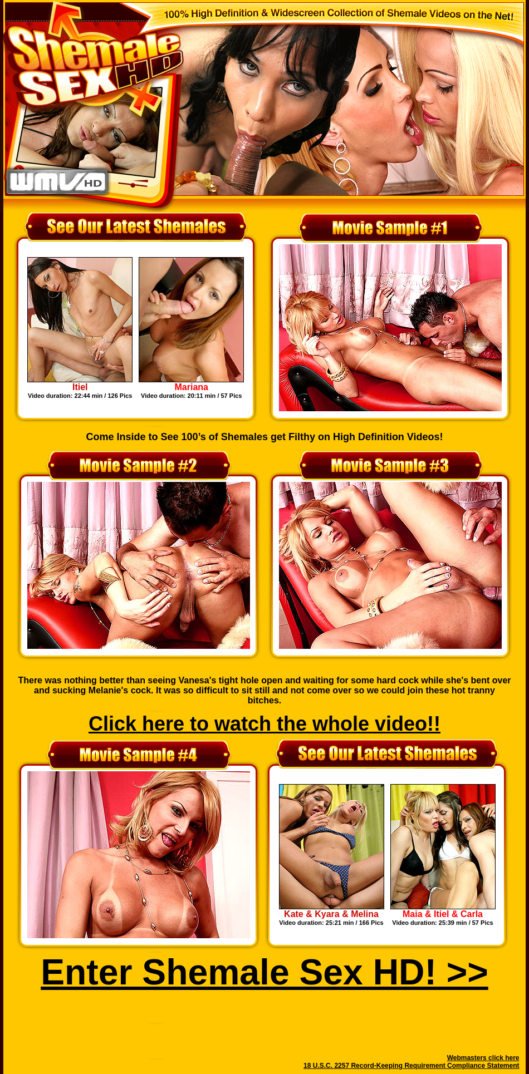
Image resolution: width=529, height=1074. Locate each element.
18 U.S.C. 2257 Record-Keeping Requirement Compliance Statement (411, 1066)
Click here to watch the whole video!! (264, 723)
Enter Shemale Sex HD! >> (264, 972)
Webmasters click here (483, 1058)
